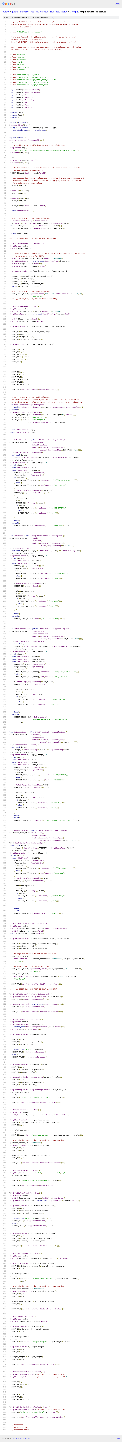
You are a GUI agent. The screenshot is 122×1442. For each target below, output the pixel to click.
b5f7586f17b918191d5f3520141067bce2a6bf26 (43, 11)
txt (112, 1438)
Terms (27, 1438)
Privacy (21, 1438)
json (118, 1438)
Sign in (117, 4)
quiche (6, 11)
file (51, 18)
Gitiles (14, 1438)
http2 (75, 11)
